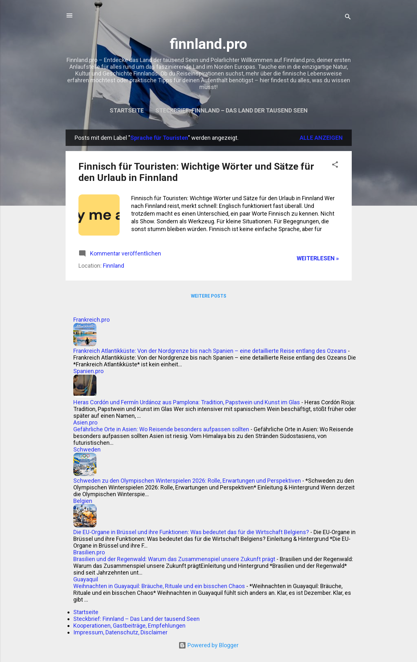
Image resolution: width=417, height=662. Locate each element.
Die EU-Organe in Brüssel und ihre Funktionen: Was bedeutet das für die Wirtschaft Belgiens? (191, 532)
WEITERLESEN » (318, 258)
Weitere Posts (208, 296)
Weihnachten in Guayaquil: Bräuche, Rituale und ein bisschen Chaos (159, 586)
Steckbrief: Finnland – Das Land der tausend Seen (231, 110)
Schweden (87, 449)
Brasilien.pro (89, 552)
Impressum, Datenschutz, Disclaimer (120, 632)
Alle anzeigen (321, 137)
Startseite (127, 110)
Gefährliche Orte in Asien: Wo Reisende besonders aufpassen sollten (161, 429)
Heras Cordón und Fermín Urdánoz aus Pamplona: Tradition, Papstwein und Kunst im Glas (186, 402)
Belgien (82, 500)
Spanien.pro (88, 371)
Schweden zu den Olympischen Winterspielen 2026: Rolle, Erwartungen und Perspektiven (187, 480)
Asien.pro (85, 422)
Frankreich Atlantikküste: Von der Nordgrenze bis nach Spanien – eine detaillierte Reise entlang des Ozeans (210, 350)
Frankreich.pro (91, 319)
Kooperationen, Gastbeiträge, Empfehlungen (129, 625)
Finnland (113, 265)
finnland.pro (208, 43)
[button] (335, 165)
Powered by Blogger (208, 645)
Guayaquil (85, 579)
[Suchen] (348, 17)
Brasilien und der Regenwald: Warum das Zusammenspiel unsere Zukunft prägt (174, 559)
